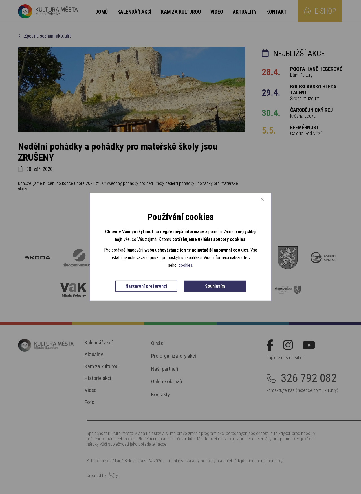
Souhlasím (215, 286)
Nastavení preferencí (146, 286)
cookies (185, 265)
